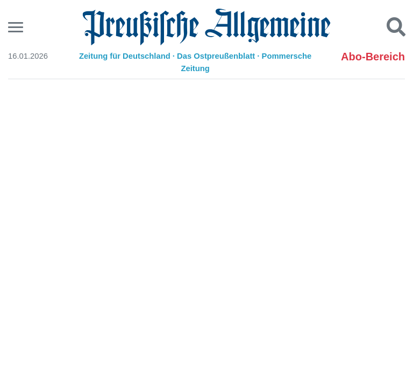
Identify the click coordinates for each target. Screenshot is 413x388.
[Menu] (17, 27)
